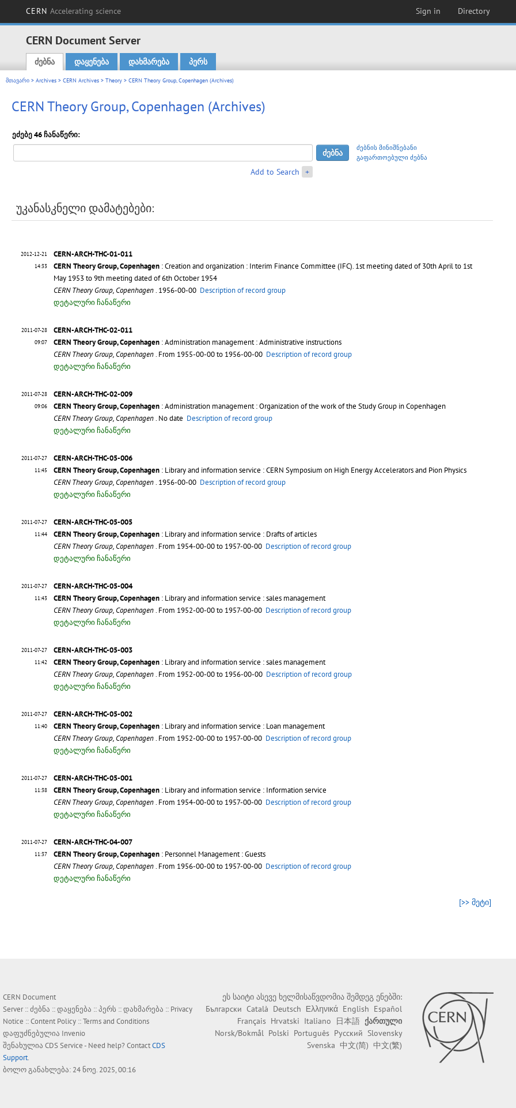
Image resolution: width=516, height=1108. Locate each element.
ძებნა (45, 61)
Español (388, 1009)
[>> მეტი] (475, 902)
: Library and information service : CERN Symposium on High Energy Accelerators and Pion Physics (260, 470)
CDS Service (64, 1045)
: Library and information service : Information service (190, 790)
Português (311, 1033)
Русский (348, 1033)
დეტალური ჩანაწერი (92, 302)
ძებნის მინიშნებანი (386, 148)
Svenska (321, 1045)
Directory (474, 11)
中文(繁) (387, 1045)
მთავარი (17, 80)
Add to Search (275, 172)
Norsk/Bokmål (239, 1033)
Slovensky (384, 1033)
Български (224, 1009)
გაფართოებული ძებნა (391, 157)
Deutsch (287, 1009)
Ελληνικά (322, 1009)
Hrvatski (285, 1021)
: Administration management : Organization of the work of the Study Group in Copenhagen (250, 406)
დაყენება (91, 61)
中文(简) (354, 1045)
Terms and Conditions (116, 1021)
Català (257, 1009)
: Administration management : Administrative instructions (198, 342)
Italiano (317, 1021)
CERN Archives (81, 80)
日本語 (348, 1021)
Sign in (428, 11)
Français (251, 1021)
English (356, 1009)
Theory (113, 80)
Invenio (73, 1033)
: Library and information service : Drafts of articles (185, 534)
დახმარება (148, 61)
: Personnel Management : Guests (159, 854)
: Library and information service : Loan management (189, 726)
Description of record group (243, 290)
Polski (278, 1033)
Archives (46, 80)
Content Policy (53, 1021)
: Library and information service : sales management (189, 598)
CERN (74, 11)
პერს (198, 61)
